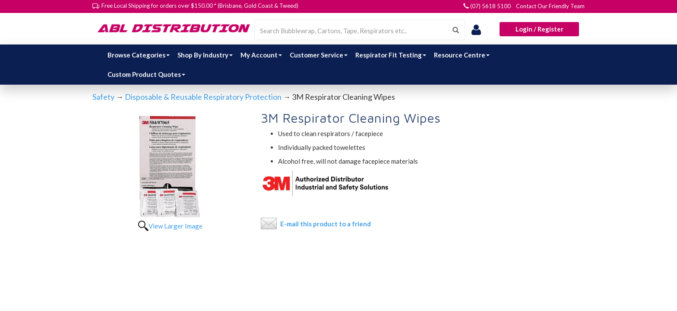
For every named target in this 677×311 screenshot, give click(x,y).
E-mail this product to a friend (325, 224)
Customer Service (319, 55)
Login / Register (539, 29)
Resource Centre (462, 55)
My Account (261, 55)
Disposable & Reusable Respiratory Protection (203, 97)
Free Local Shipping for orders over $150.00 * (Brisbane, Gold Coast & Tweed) (199, 5)
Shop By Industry (205, 55)
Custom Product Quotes (146, 74)
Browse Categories (139, 55)
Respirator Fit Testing (390, 55)
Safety (103, 97)
